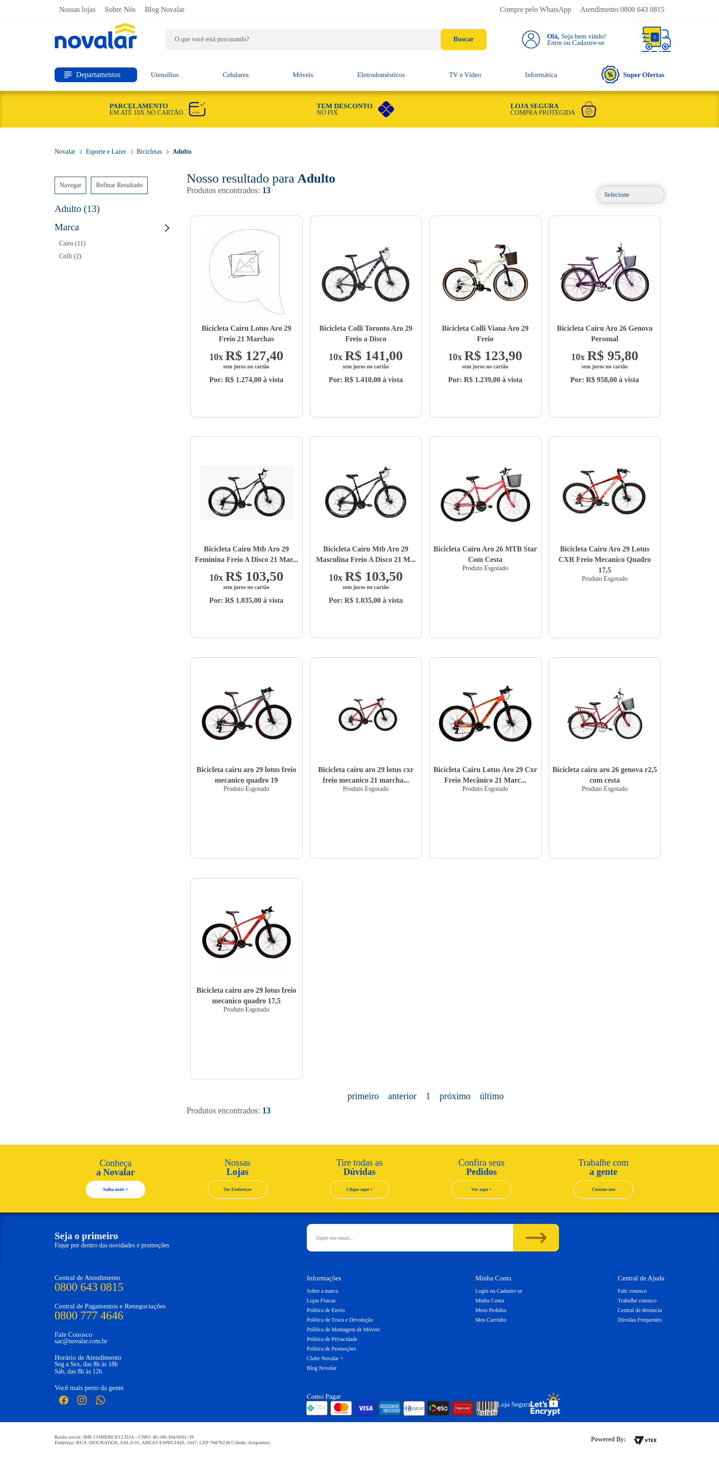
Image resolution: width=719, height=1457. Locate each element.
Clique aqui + (359, 1189)
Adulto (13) (77, 208)
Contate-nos (603, 1189)
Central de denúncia (640, 1310)
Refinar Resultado (119, 185)
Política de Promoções (331, 1349)
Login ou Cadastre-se (499, 1291)
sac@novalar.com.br (81, 1341)
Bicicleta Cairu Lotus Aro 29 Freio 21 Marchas (246, 333)
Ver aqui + (481, 1189)
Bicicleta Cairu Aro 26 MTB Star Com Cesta (485, 554)
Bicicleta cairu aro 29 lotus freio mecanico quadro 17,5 (246, 995)
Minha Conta (490, 1300)
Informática (541, 74)
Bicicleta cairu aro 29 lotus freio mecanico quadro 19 (246, 775)
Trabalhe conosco (637, 1300)
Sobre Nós (120, 9)
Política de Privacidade (332, 1339)
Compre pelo (535, 9)
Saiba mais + (115, 1189)
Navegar (70, 185)
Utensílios (165, 74)
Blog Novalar (165, 9)
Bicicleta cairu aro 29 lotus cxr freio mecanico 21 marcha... (366, 775)
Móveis (303, 74)
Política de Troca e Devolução (340, 1320)
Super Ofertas (632, 74)
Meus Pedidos (491, 1310)
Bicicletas (149, 151)
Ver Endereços (237, 1189)
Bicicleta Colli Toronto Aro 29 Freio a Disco (365, 333)
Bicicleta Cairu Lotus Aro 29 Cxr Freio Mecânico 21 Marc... (485, 775)
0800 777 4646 (89, 1315)
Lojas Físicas (321, 1300)
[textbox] (326, 39)
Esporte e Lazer (106, 151)
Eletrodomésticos (381, 74)
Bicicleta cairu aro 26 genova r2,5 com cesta (605, 775)
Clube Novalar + (325, 1358)
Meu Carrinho (491, 1320)
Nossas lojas (77, 9)
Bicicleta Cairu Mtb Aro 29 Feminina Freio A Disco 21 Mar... (246, 554)
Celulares (236, 74)
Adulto (181, 151)
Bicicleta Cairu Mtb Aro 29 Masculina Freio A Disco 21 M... (365, 554)
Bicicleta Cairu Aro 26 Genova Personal (605, 333)
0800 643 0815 (89, 1287)
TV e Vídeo (465, 74)
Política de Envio (326, 1310)
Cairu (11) (72, 243)
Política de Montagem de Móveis (343, 1329)
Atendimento (622, 9)
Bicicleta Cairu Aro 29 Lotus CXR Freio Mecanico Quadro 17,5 (605, 559)
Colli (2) (70, 256)
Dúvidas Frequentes (640, 1320)
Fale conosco (632, 1291)
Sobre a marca (322, 1291)
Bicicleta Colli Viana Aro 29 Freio (485, 333)
